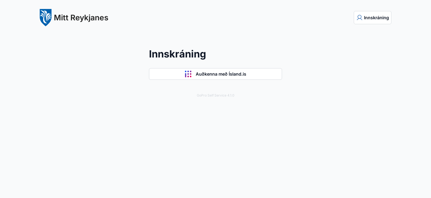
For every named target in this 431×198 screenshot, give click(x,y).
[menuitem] (372, 17)
